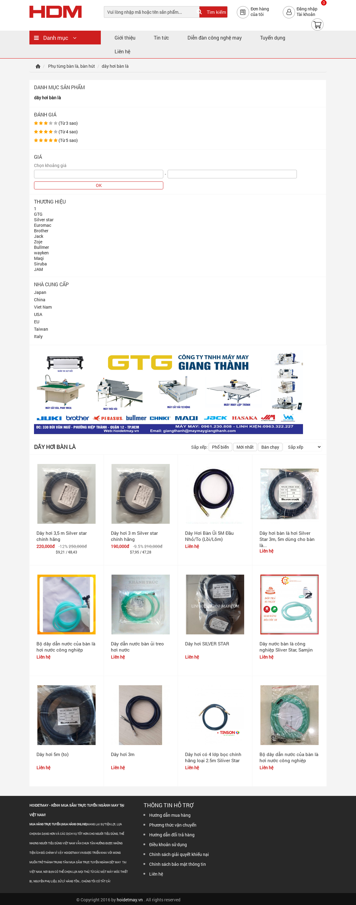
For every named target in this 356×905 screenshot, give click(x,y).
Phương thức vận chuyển (172, 825)
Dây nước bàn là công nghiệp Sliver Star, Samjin (286, 647)
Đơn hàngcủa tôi (260, 11)
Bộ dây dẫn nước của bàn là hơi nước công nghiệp (65, 647)
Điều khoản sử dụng (168, 844)
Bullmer (41, 247)
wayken (41, 253)
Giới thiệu (125, 37)
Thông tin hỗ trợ (168, 805)
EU (36, 322)
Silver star (44, 219)
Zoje (38, 242)
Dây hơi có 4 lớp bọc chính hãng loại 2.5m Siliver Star (213, 757)
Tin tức (161, 37)
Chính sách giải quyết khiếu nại (179, 854)
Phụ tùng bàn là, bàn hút (71, 66)
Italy (38, 336)
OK (99, 185)
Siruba (40, 264)
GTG (38, 214)
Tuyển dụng (272, 37)
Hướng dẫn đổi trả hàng (172, 835)
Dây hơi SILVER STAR (207, 644)
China (39, 299)
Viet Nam (43, 307)
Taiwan (41, 329)
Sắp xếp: (199, 447)
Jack (38, 236)
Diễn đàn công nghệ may (214, 37)
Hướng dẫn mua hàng (170, 815)
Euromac (42, 225)
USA (38, 314)
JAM (38, 269)
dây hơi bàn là (47, 98)
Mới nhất (245, 447)
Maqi (39, 258)
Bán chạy (270, 447)
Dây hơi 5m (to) (52, 754)
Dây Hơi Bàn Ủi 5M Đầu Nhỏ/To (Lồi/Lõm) (209, 536)
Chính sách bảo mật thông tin (177, 864)
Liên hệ (122, 51)
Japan (40, 292)
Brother (41, 231)
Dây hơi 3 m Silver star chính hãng (134, 536)
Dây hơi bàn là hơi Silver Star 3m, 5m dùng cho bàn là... (287, 539)
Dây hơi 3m (122, 754)
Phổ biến (220, 447)
